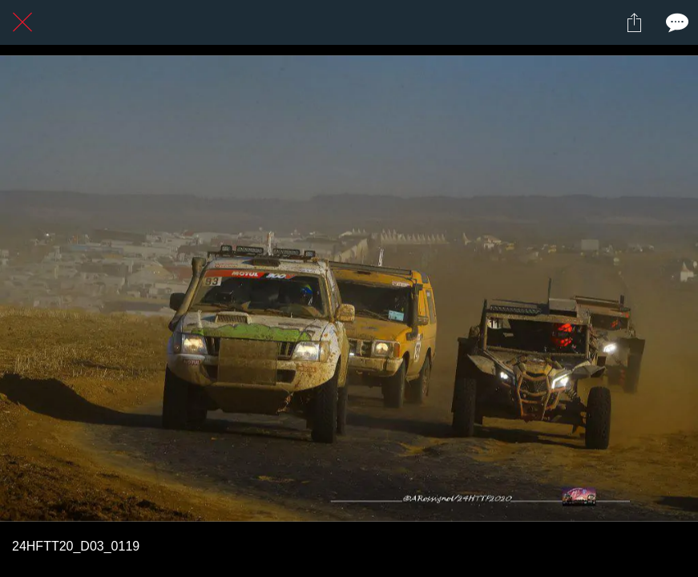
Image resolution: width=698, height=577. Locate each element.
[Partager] (634, 22)
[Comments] (675, 22)
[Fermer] (22, 22)
